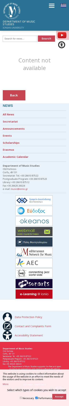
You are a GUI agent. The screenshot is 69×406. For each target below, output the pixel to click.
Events (7, 135)
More (5, 384)
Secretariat (10, 121)
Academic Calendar (15, 157)
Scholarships (11, 142)
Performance (45, 398)
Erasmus (8, 149)
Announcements (14, 128)
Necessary (28, 398)
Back (14, 95)
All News (8, 114)
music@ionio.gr (19, 189)
